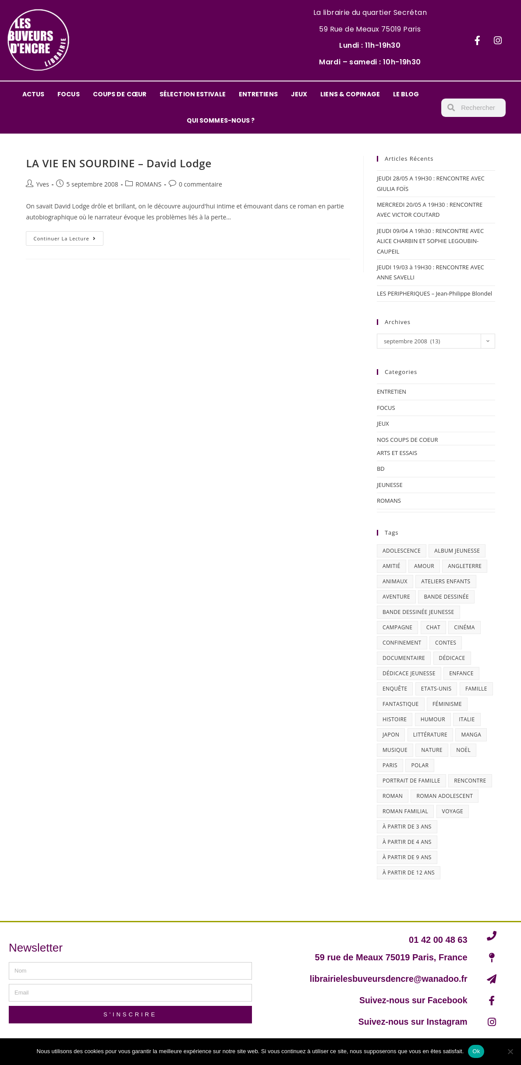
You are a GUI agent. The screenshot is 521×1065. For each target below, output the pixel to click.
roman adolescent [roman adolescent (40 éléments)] (444, 796)
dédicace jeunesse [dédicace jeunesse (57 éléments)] (409, 673)
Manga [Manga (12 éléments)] (471, 734)
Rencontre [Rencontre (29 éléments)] (470, 780)
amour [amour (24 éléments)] (424, 566)
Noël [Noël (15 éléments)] (463, 750)
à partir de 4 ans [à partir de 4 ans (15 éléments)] (407, 842)
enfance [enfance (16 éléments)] (461, 673)
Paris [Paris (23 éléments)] (390, 765)
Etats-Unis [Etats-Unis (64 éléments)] (436, 688)
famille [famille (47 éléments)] (476, 688)
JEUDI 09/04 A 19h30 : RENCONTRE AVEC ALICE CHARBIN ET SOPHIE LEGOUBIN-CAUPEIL (430, 241)
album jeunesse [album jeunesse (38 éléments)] (457, 550)
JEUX (299, 94)
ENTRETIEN (391, 391)
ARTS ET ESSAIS (397, 453)
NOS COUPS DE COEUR (407, 440)
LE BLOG (406, 94)
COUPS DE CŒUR (119, 94)
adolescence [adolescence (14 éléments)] (402, 550)
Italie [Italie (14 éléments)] (467, 719)
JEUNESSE (390, 485)
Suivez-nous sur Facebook (411, 1000)
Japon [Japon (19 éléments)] (391, 734)
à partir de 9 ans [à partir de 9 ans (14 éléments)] (407, 857)
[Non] (510, 1051)
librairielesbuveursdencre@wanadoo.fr (386, 979)
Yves (42, 184)
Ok (476, 1051)
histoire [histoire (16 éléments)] (395, 719)
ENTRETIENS (258, 94)
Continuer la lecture (68, 236)
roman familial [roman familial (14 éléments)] (405, 811)
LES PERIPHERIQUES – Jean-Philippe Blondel (434, 293)
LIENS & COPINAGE (350, 94)
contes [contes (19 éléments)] (445, 642)
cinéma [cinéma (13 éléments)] (464, 627)
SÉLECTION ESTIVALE (192, 94)
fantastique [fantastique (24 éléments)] (401, 704)
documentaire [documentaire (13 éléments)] (404, 658)
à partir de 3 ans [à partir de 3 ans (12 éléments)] (407, 826)
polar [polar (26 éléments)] (420, 765)
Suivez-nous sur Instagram (411, 1021)
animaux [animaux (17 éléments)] (395, 581)
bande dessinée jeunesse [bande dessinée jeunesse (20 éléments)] (418, 612)
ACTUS (33, 94)
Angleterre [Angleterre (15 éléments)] (465, 566)
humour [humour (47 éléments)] (433, 719)
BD (381, 469)
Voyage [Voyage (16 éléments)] (453, 811)
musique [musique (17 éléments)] (395, 750)
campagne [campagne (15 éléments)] (397, 627)
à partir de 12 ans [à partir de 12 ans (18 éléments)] (409, 872)
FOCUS (68, 94)
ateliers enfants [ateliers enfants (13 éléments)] (445, 581)
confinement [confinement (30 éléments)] (402, 642)
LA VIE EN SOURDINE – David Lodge (118, 163)
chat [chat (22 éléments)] (433, 627)
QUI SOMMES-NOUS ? (221, 120)
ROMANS (148, 184)
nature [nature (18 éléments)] (431, 750)
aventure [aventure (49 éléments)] (396, 596)
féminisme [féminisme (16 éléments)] (447, 704)
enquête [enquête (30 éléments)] (395, 688)
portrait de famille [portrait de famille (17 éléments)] (411, 780)
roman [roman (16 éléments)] (393, 796)
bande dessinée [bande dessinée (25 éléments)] (446, 596)
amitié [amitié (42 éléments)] (391, 566)
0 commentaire (200, 184)
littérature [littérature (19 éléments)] (430, 734)
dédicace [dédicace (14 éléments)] (452, 658)
